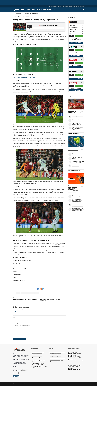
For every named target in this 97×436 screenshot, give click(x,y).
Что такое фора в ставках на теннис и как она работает (78, 162)
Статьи (70, 6)
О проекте (65, 384)
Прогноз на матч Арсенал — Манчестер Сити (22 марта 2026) (57, 363)
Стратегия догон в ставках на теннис (73, 149)
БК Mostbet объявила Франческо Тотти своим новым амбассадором (77, 200)
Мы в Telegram (51, 6)
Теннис (38, 9)
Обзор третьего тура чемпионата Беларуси (76, 124)
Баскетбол (44, 9)
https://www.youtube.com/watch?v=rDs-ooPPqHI (24, 77)
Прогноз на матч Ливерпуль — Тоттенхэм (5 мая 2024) (74, 366)
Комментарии (75, 6)
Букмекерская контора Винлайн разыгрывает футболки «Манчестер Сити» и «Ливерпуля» (73, 189)
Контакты (77, 384)
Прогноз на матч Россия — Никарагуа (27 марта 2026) (34, 13)
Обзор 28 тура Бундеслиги (77, 116)
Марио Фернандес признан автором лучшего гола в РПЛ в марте (77, 128)
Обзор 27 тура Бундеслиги (77, 119)
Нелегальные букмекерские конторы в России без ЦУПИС (74, 358)
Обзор (72, 35)
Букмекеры (49, 9)
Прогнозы (60, 6)
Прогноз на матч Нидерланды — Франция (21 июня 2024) (38, 356)
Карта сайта (81, 384)
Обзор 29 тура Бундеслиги (72, 111)
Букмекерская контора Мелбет (74, 354)
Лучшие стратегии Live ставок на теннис (76, 165)
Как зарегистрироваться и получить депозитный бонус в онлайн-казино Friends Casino (78, 210)
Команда (69, 384)
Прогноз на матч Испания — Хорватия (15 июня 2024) (38, 353)
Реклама (73, 384)
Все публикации (81, 6)
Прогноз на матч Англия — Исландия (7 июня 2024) (39, 362)
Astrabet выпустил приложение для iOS (76, 196)
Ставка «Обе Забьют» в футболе (77, 158)
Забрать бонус (48, 28)
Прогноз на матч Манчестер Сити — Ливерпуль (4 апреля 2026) (57, 353)
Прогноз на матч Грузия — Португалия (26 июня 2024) (37, 359)
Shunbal (27, 285)
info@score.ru (24, 371)
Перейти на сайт (79, 35)
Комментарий (16, 323)
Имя (14, 312)
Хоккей (33, 9)
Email (14, 318)
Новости (55, 6)
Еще (54, 9)
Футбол (28, 9)
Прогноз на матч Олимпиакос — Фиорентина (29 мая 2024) (38, 365)
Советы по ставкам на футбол (76, 154)
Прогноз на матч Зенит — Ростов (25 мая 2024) (39, 368)
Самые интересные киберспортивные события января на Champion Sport (77, 205)
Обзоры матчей (65, 6)
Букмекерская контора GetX (74, 370)
